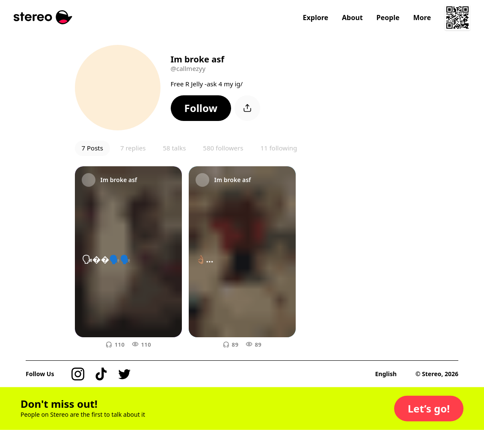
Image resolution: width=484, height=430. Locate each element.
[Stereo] (43, 17)
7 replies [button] (132, 148)
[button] (201, 108)
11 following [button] (278, 148)
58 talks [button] (174, 148)
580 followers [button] (223, 148)
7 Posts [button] (92, 148)
